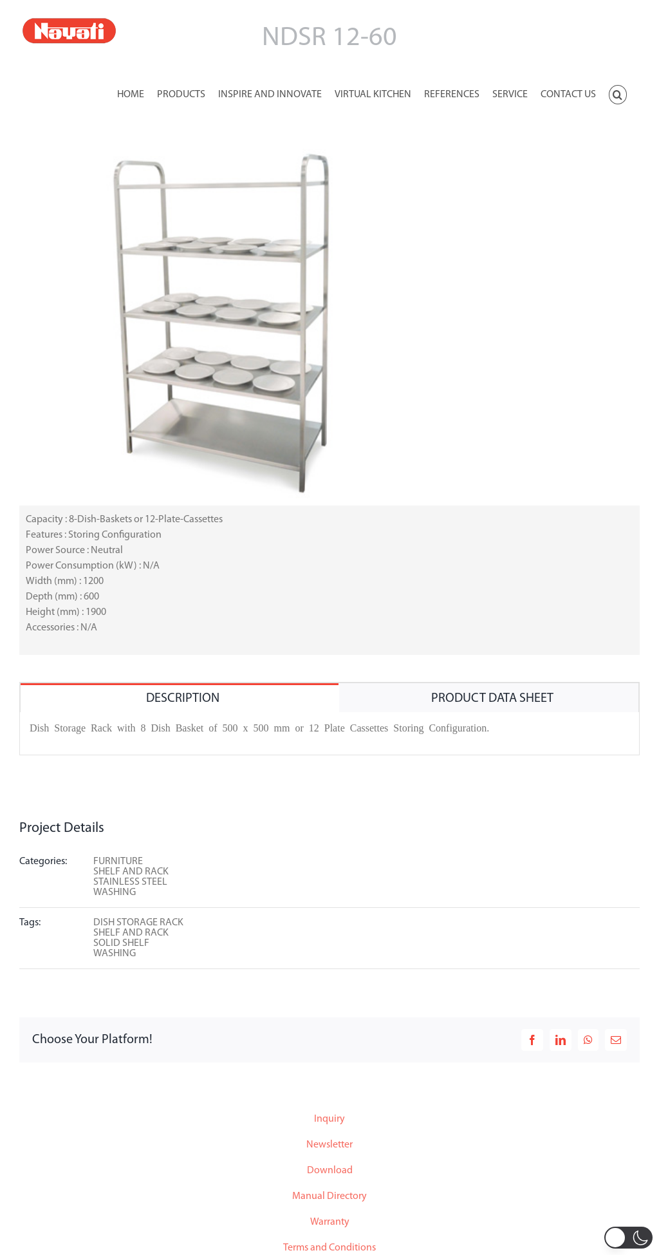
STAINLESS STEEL (130, 882)
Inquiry (329, 1119)
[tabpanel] (329, 733)
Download (330, 1170)
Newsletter (329, 1145)
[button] (618, 93)
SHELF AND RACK (131, 872)
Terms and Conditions (329, 1248)
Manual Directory (329, 1196)
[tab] (180, 697)
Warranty (329, 1222)
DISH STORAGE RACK (138, 923)
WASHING (114, 892)
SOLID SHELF (121, 943)
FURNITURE (118, 861)
